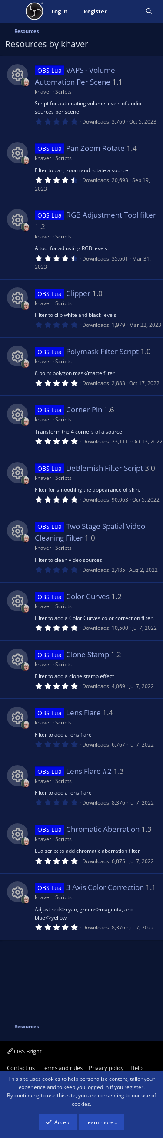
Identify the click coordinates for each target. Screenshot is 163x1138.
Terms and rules (62, 1068)
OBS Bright (24, 1051)
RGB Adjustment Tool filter (111, 215)
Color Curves (88, 596)
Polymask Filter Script (102, 351)
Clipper (78, 293)
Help (136, 1068)
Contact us (21, 1068)
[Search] (148, 11)
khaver (43, 91)
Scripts (63, 91)
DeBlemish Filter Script (104, 468)
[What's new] (126, 11)
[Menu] (13, 11)
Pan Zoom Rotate (95, 148)
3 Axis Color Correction (105, 887)
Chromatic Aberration (103, 829)
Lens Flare (83, 712)
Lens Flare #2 (89, 771)
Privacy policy (106, 1068)
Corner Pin (84, 409)
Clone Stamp (87, 654)
